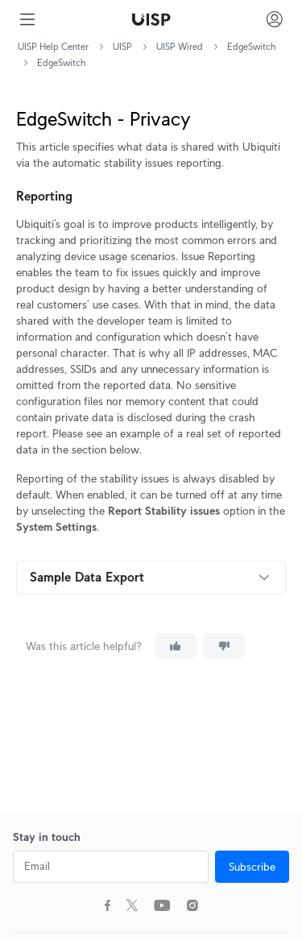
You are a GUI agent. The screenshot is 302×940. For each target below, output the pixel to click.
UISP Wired (179, 46)
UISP (122, 46)
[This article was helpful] (176, 646)
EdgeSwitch (251, 46)
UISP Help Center (53, 46)
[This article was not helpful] (224, 646)
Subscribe (252, 866)
